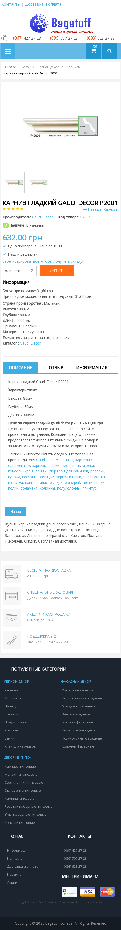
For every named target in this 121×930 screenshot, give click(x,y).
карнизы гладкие (46, 465)
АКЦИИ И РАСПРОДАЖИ (48, 614)
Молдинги (13, 698)
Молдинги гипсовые (21, 774)
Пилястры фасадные (78, 730)
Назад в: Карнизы (100, 209)
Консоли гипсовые (20, 822)
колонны (47, 488)
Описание (20, 367)
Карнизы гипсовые (20, 766)
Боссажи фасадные (77, 722)
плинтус (89, 488)
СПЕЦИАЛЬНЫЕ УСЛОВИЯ (50, 592)
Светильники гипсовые (24, 782)
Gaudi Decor (30, 343)
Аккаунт (114, 4)
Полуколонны (16, 722)
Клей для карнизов (20, 746)
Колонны (12, 730)
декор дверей (68, 482)
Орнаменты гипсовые (23, 790)
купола (14, 476)
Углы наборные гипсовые (26, 814)
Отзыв (56, 367)
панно (30, 482)
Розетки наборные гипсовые (29, 806)
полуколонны (68, 488)
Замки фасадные (76, 714)
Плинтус (11, 706)
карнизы (66, 459)
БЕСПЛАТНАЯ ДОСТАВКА (49, 570)
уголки (88, 465)
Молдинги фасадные (79, 706)
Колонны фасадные (78, 746)
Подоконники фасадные (82, 698)
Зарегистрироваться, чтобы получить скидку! (43, 261)
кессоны (29, 476)
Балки (9, 738)
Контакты (11, 4)
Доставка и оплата (43, 4)
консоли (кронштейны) (28, 471)
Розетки (11, 714)
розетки (97, 471)
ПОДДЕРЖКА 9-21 (42, 636)
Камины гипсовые (19, 798)
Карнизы (12, 690)
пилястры (46, 482)
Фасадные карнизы (78, 690)
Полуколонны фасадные (82, 738)
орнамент (29, 488)
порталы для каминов (69, 471)
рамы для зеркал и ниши (60, 476)
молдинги (71, 465)
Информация (91, 367)
